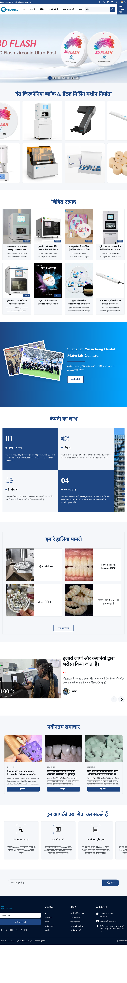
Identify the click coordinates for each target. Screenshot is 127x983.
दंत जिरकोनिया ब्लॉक (77, 913)
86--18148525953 (106, 913)
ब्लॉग (80, 9)
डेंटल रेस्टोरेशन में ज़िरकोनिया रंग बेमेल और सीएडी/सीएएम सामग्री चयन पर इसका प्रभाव (102, 774)
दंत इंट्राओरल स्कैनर (77, 926)
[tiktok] (20, 930)
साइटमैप (47, 930)
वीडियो (42, 9)
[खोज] (112, 9)
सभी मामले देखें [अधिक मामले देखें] (63, 628)
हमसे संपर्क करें (68, 9)
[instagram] (25, 930)
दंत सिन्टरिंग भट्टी (76, 930)
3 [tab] (59, 78)
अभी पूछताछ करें (121, 9)
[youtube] (11, 930)
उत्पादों (32, 9)
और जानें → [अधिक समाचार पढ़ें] (23, 789)
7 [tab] (76, 78)
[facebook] (1, 930)
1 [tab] (50, 78)
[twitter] (6, 930)
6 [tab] (72, 78)
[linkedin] (16, 930)
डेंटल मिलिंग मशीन (76, 918)
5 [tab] (68, 78)
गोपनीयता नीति (123, 941)
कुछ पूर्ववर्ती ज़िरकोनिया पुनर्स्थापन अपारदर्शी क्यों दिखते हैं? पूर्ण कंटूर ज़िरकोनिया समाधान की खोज (61, 774)
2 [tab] (54, 78)
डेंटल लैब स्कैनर (75, 922)
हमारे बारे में (53, 9)
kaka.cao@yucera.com (24, 2)
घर (24, 9)
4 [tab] (63, 78)
